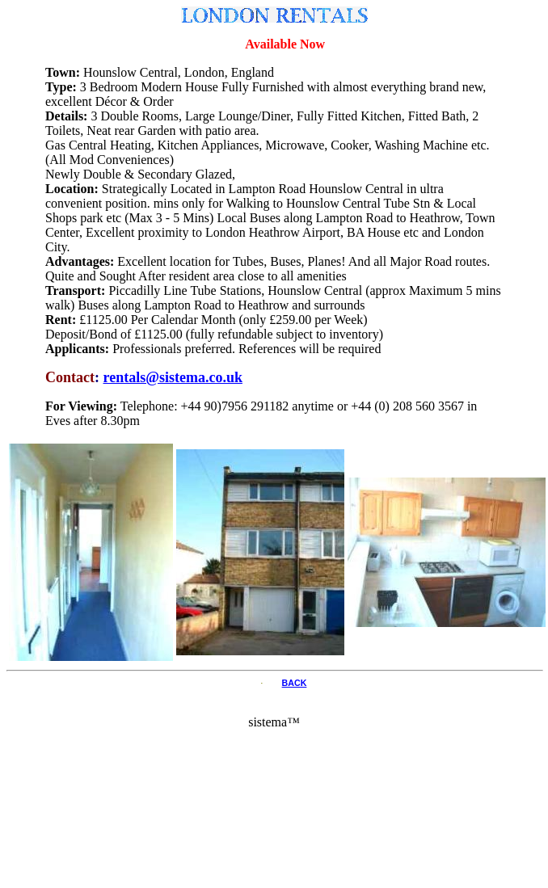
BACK (294, 683)
